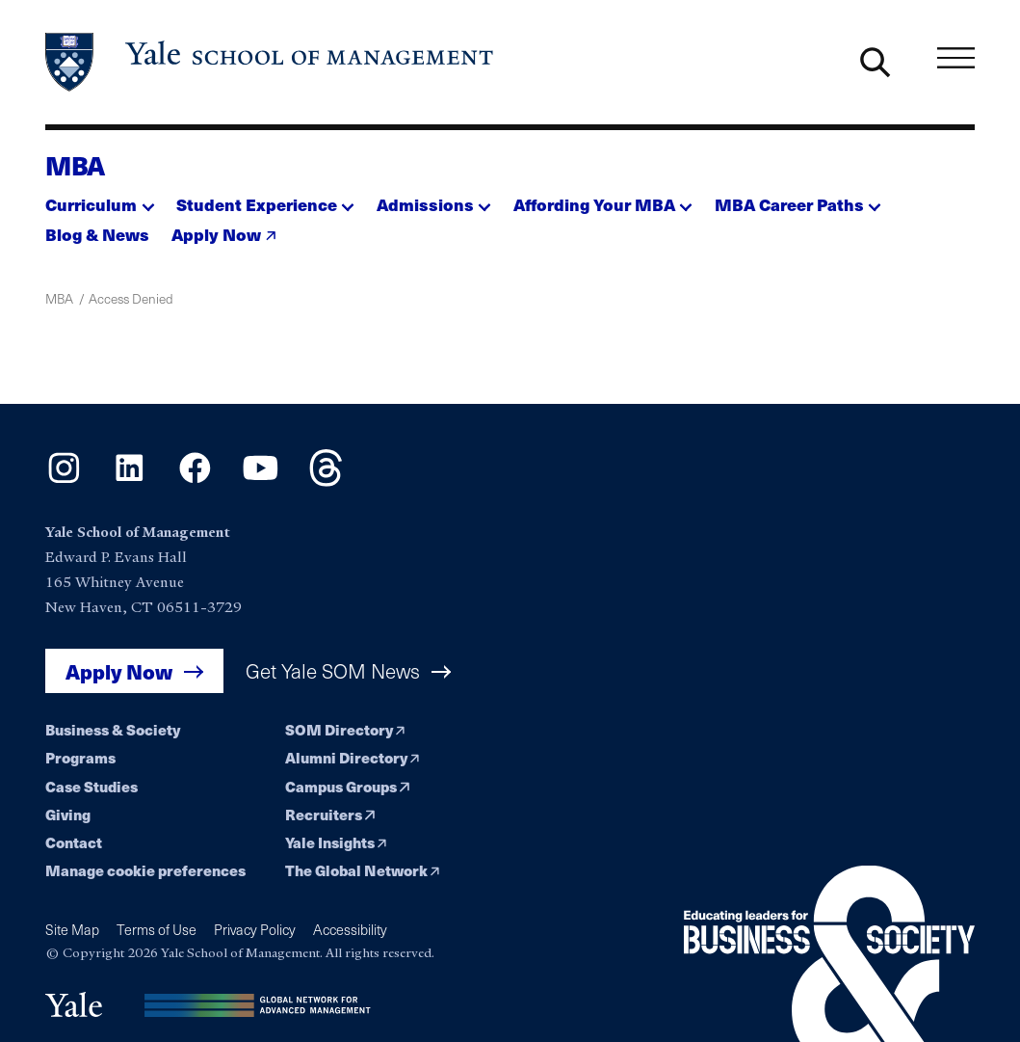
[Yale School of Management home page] (270, 62)
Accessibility (350, 929)
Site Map (72, 929)
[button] (99, 199)
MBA (75, 165)
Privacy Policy (255, 929)
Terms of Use (156, 929)
